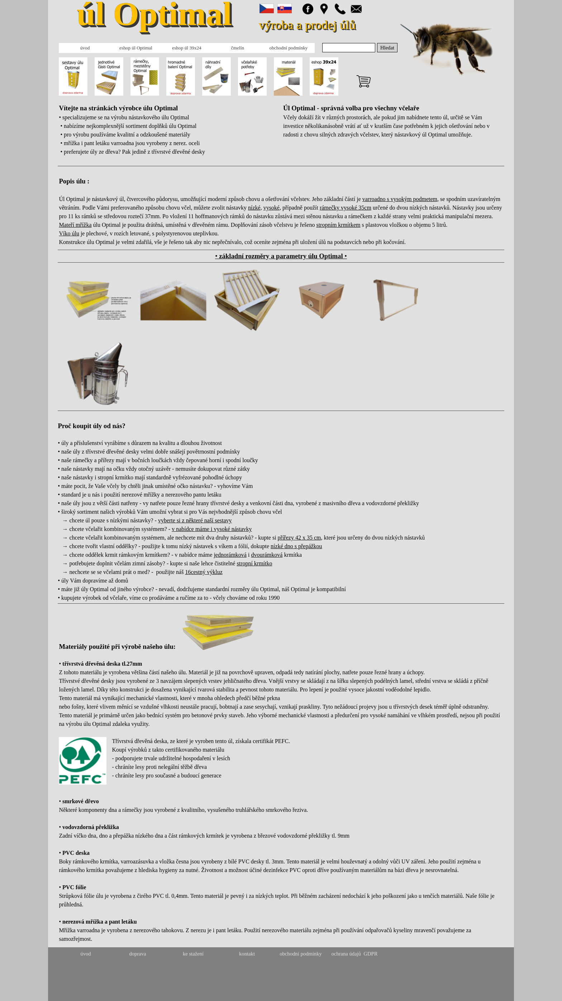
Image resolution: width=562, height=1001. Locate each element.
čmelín (237, 48)
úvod (85, 48)
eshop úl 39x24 (186, 48)
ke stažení (193, 954)
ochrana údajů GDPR (354, 954)
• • (281, 256)
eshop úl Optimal (135, 48)
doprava (137, 954)
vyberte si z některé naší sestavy (195, 520)
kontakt (247, 954)
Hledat (387, 48)
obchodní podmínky (289, 48)
